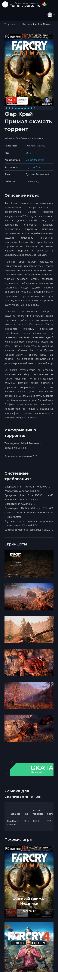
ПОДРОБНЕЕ (29, 911)
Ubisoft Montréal (35, 159)
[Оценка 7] (25, 108)
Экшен (39, 166)
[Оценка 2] (9, 108)
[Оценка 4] (16, 108)
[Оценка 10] (34, 108)
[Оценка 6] (22, 108)
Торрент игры (11, 24)
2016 (28, 152)
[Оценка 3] (12, 108)
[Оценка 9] (31, 108)
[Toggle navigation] (5, 4)
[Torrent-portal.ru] (28, 4)
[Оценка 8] (28, 108)
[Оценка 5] (19, 108)
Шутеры (26, 24)
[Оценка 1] (6, 108)
